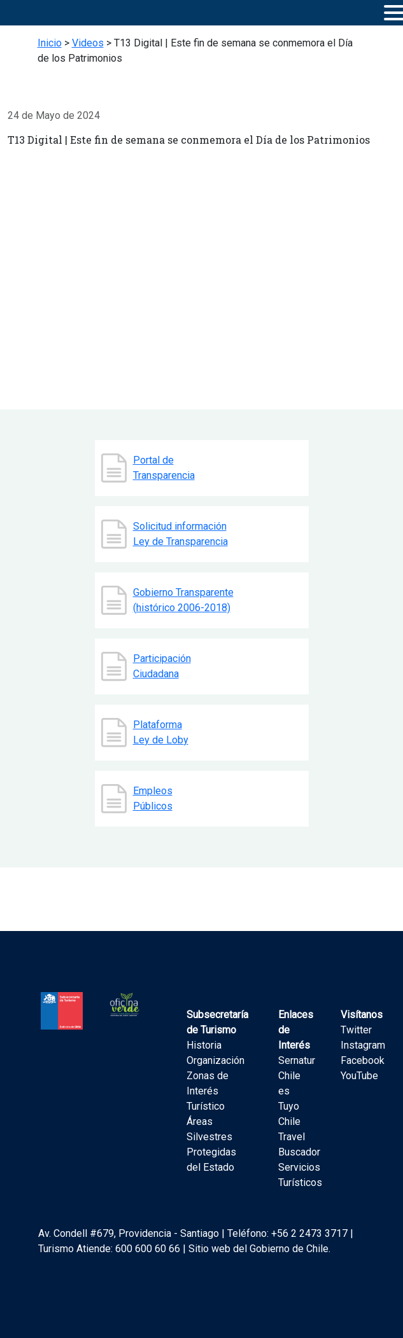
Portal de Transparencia (164, 467)
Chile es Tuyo (289, 1091)
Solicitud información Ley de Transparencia (180, 534)
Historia (204, 1045)
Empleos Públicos (153, 798)
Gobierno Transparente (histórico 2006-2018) (183, 600)
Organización (215, 1060)
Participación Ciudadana (162, 666)
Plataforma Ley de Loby (160, 732)
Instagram (363, 1045)
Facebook (363, 1060)
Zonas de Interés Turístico (208, 1091)
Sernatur (296, 1060)
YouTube (359, 1076)
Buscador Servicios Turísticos (300, 1167)
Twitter (356, 1030)
